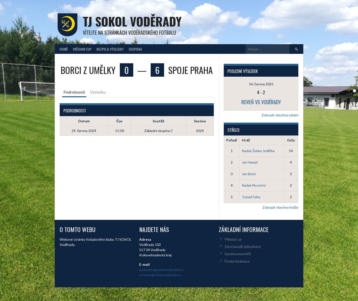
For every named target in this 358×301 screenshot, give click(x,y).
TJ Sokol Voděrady (132, 21)
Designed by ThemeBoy (286, 290)
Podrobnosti (74, 92)
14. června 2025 (261, 84)
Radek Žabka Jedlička (258, 151)
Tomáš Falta (251, 197)
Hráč (246, 140)
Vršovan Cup (82, 49)
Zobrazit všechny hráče (280, 207)
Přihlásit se (233, 239)
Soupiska (135, 49)
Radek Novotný (254, 185)
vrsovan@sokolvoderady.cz (160, 275)
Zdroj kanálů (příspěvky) (242, 246)
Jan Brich (249, 174)
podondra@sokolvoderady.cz (161, 270)
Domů (64, 49)
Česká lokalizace (237, 261)
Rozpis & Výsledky (110, 49)
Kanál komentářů (237, 254)
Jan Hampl (250, 162)
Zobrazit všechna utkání (280, 115)
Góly (291, 140)
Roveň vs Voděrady (261, 102)
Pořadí (231, 140)
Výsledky (98, 92)
